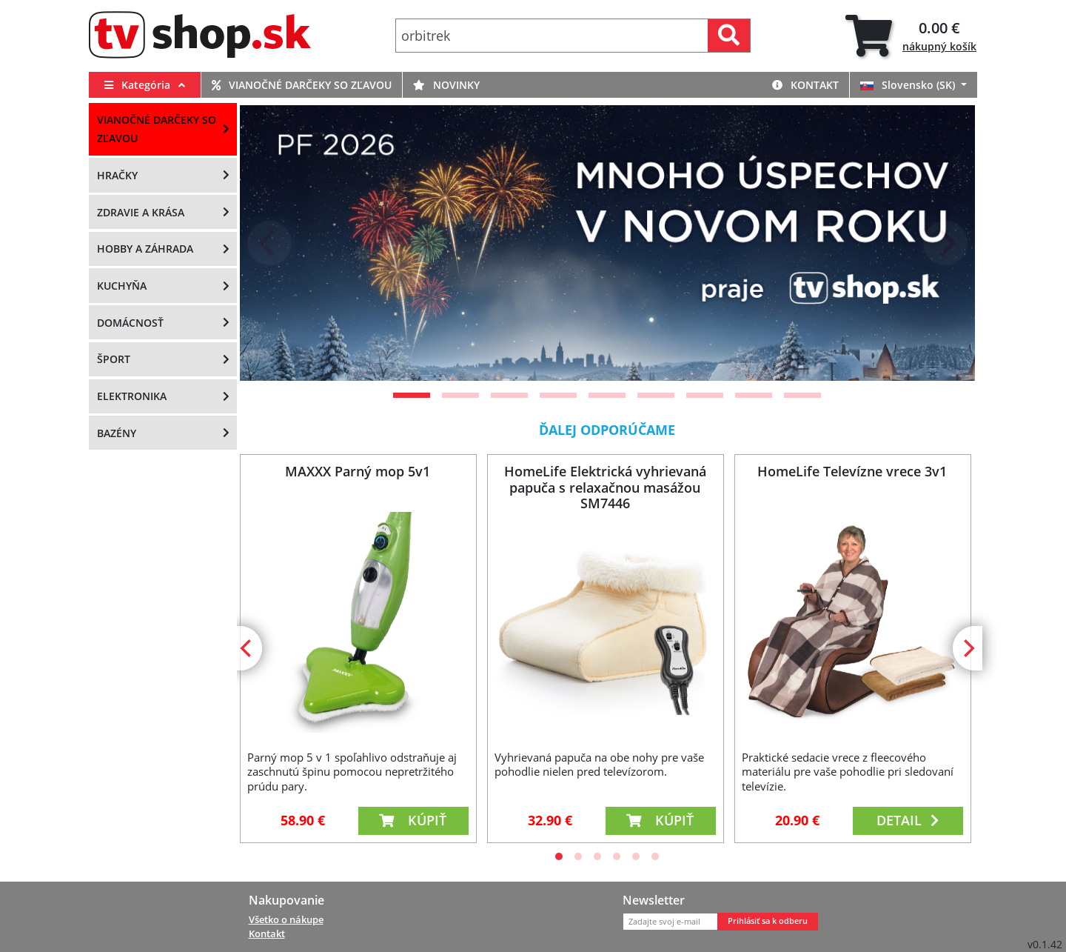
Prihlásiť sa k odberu (768, 921)
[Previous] (269, 243)
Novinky (446, 85)
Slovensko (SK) (909, 85)
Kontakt (805, 85)
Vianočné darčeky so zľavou (302, 85)
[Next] (945, 243)
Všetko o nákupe (286, 919)
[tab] (911, 35)
